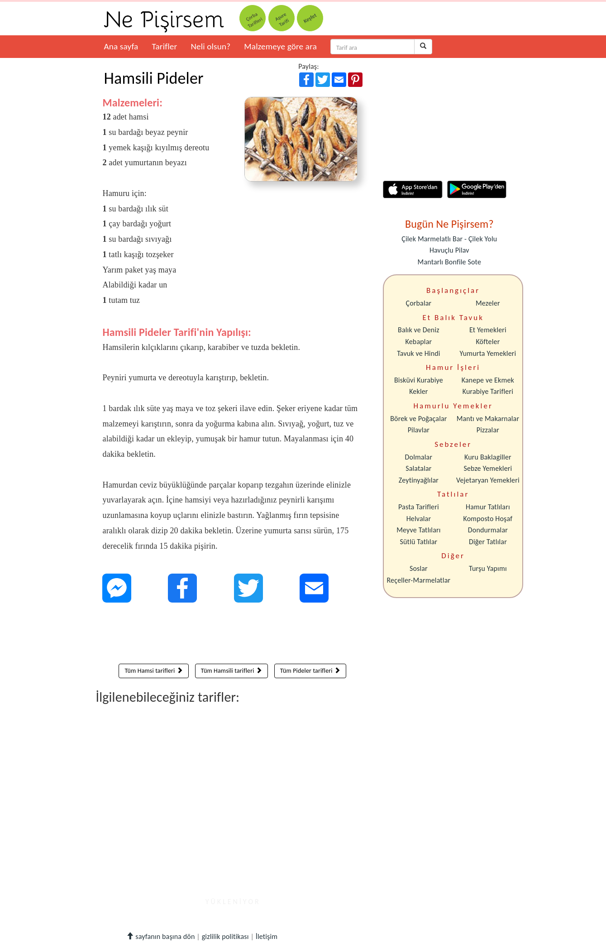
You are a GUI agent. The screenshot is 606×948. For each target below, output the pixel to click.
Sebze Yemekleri (487, 468)
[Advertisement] (233, 635)
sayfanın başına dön (160, 936)
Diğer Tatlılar (488, 541)
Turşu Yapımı (488, 568)
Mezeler (488, 303)
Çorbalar (418, 303)
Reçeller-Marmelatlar (419, 580)
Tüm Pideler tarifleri (310, 671)
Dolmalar (419, 457)
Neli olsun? (210, 46)
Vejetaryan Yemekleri (488, 480)
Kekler (418, 391)
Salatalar (418, 468)
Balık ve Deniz (418, 330)
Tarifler (164, 46)
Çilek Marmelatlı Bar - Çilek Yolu (449, 239)
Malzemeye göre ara (280, 46)
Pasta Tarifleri (418, 507)
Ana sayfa (121, 46)
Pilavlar (418, 430)
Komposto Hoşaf (488, 518)
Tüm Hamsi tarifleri (153, 671)
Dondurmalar (488, 530)
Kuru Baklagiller (487, 457)
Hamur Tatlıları (488, 507)
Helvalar (418, 518)
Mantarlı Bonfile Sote (450, 262)
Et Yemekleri (487, 330)
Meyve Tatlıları (418, 530)
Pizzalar (488, 430)
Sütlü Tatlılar (419, 541)
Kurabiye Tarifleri (488, 391)
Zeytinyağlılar (419, 480)
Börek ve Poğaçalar (418, 418)
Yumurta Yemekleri (487, 353)
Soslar (419, 568)
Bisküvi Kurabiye (418, 380)
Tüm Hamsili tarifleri (231, 671)
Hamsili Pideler (154, 78)
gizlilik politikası (225, 936)
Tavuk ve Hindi (418, 353)
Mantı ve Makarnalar (488, 418)
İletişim (267, 936)
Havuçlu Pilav (449, 250)
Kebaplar (419, 341)
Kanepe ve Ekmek (488, 380)
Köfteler (488, 341)
